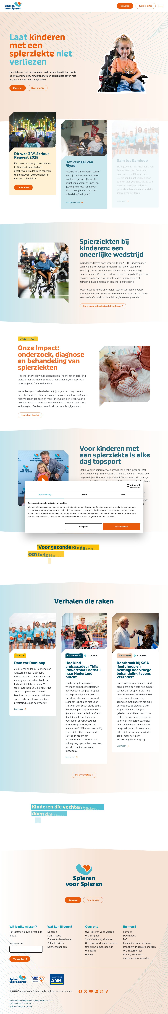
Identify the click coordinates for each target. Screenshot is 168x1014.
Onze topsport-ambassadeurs (101, 943)
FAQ (125, 939)
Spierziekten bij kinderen (99, 939)
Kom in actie (54, 935)
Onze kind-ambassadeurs (99, 946)
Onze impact (92, 935)
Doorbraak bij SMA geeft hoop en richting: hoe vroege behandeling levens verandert (134, 677)
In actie (20, 663)
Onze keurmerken (133, 950)
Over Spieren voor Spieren (99, 931)
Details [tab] (84, 494)
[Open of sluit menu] (160, 6)
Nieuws (89, 954)
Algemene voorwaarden (136, 958)
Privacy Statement (133, 954)
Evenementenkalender (59, 939)
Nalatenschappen (57, 946)
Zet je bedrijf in (55, 943)
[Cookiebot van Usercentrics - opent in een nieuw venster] (128, 486)
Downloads (129, 935)
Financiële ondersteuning (137, 943)
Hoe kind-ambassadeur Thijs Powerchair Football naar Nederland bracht (83, 677)
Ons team (90, 950)
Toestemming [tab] (44, 494)
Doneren (52, 931)
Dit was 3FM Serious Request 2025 (31, 159)
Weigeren (83, 526)
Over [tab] (123, 494)
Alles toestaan (121, 526)
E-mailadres (16, 943)
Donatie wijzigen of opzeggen (139, 946)
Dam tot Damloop (29, 670)
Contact (127, 931)
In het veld (125, 663)
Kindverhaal (74, 663)
